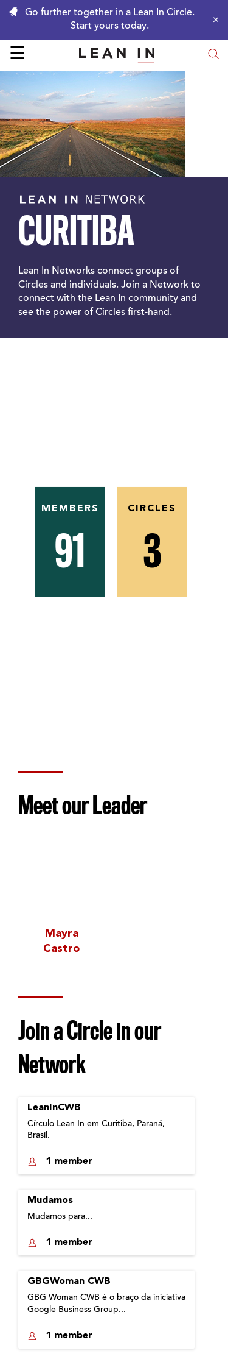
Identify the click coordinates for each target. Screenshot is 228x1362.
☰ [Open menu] (17, 55)
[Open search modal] (213, 55)
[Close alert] (213, 19)
